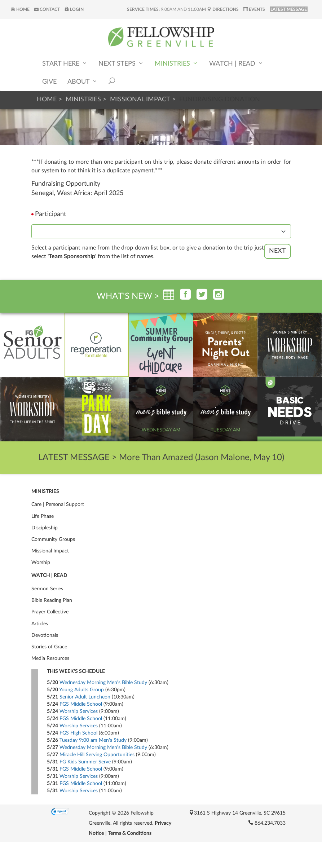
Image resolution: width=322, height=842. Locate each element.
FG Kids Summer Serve (85, 761)
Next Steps (121, 63)
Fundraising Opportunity (65, 184)
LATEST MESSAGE (288, 9)
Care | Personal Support (57, 504)
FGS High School (78, 733)
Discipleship (44, 527)
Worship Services (78, 711)
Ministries (176, 63)
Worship (40, 562)
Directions (223, 9)
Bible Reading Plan (51, 600)
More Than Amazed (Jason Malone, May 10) (201, 457)
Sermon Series (47, 588)
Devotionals (44, 635)
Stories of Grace (49, 646)
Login (74, 9)
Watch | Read (236, 63)
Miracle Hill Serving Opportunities (96, 754)
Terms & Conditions (129, 833)
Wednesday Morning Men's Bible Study (103, 682)
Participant (50, 214)
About (82, 81)
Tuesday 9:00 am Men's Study (93, 740)
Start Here (65, 63)
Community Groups (53, 539)
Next (277, 251)
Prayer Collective (50, 611)
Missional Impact (140, 99)
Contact (47, 9)
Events (254, 9)
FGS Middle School (80, 704)
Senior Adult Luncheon (84, 697)
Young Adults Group (81, 689)
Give (49, 82)
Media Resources (50, 658)
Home (20, 9)
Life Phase (42, 516)
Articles (39, 623)
